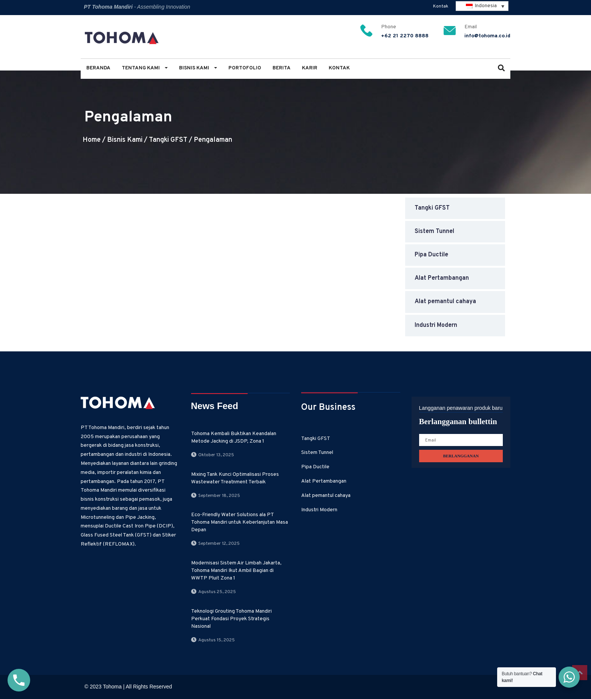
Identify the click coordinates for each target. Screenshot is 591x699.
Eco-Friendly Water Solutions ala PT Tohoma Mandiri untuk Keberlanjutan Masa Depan (239, 522)
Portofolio (244, 68)
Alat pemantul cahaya (445, 301)
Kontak (440, 6)
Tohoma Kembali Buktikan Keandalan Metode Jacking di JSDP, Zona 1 (233, 438)
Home (92, 140)
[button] (501, 69)
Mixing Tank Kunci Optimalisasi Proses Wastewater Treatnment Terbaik (235, 478)
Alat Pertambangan (442, 278)
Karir (309, 68)
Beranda (98, 68)
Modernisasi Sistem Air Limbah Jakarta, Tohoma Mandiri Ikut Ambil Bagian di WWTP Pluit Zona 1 (236, 570)
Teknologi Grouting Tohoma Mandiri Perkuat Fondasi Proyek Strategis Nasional (231, 619)
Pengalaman (213, 140)
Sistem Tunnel (434, 231)
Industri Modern (436, 325)
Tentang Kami (145, 68)
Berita (282, 68)
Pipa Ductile (431, 255)
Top (579, 672)
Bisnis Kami (198, 68)
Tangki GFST (168, 140)
